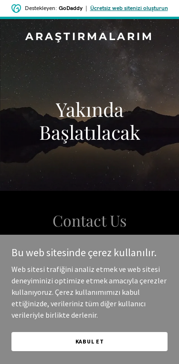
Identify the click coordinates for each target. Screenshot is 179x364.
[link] (89, 37)
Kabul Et (89, 341)
